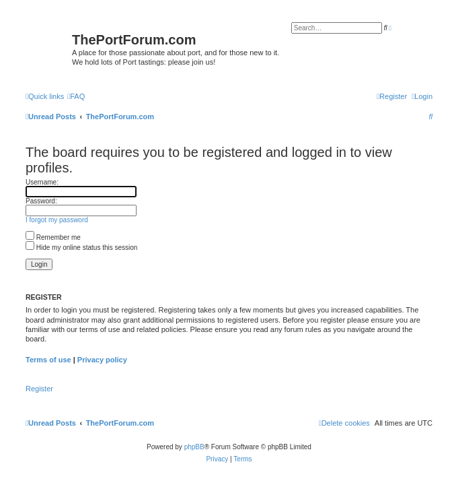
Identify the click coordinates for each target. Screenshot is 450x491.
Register (39, 389)
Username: (42, 182)
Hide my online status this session (81, 247)
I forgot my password (57, 220)
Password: (41, 201)
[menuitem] (76, 96)
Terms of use (48, 360)
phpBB (194, 447)
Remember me (53, 237)
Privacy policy (102, 360)
